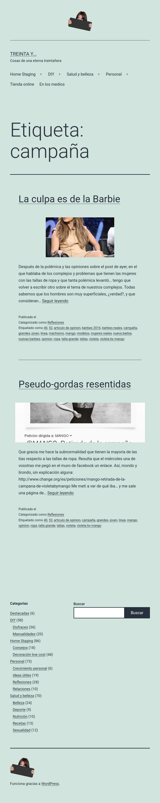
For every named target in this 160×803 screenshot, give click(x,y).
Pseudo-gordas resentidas (75, 384)
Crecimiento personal (30, 668)
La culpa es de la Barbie (69, 199)
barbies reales (112, 328)
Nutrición (20, 716)
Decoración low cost (29, 654)
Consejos (20, 648)
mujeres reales (101, 333)
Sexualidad (21, 730)
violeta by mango (112, 339)
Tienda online (22, 84)
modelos (83, 333)
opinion (47, 339)
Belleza (18, 703)
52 (50, 328)
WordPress (50, 783)
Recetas (19, 723)
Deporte (19, 709)
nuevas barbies (29, 339)
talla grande (69, 339)
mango (70, 333)
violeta (94, 339)
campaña (130, 328)
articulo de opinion (67, 328)
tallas (84, 339)
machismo (56, 333)
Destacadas (19, 613)
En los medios (52, 84)
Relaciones (21, 689)
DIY (51, 74)
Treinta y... (23, 54)
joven (35, 333)
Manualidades (24, 634)
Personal (114, 74)
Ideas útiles (22, 675)
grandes (24, 333)
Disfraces (20, 627)
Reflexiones (56, 322)
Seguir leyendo (55, 300)
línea (44, 333)
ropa (57, 339)
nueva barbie (122, 333)
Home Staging (22, 74)
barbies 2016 (91, 328)
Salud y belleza (80, 74)
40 (45, 328)
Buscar (79, 604)
